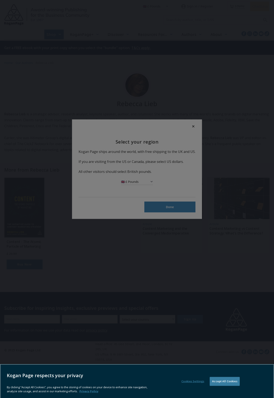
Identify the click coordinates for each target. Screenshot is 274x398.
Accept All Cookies (224, 389)
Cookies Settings (192, 389)
